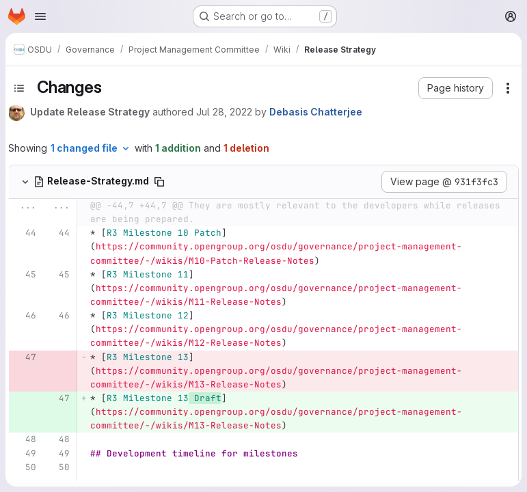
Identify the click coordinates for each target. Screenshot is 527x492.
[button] (455, 88)
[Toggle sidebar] (19, 88)
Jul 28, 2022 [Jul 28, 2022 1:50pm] (224, 112)
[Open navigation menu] (40, 16)
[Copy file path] (159, 182)
